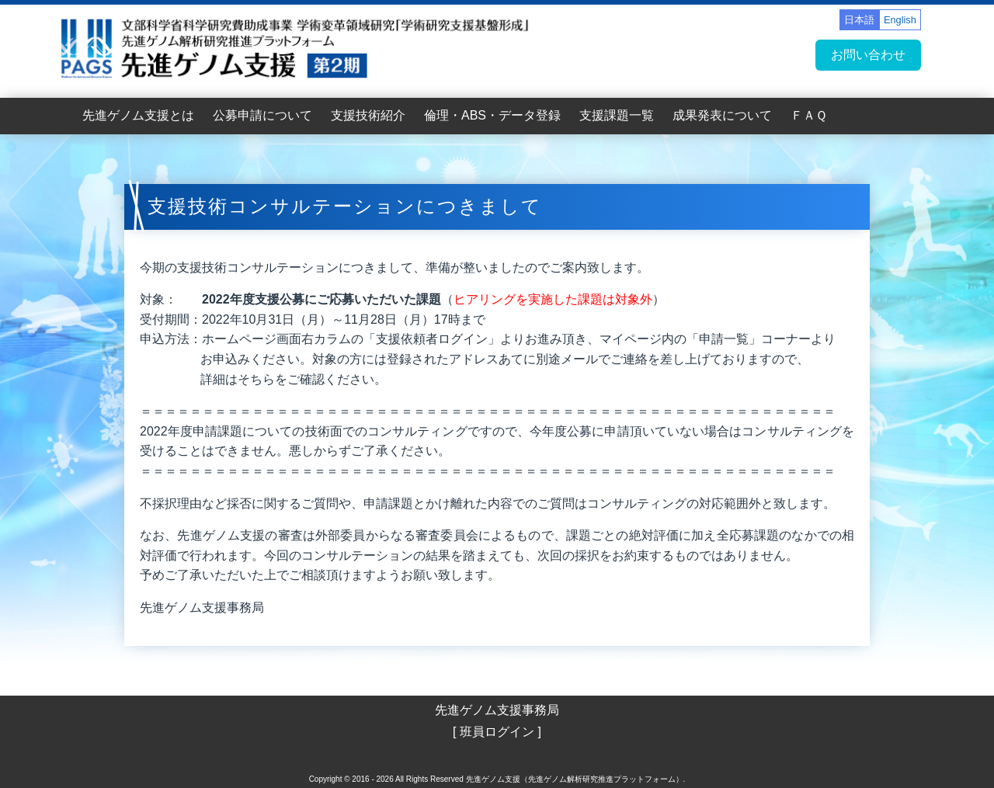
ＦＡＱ (809, 115)
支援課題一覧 (616, 115)
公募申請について (262, 115)
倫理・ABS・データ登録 (492, 115)
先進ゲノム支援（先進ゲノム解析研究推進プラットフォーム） (574, 779)
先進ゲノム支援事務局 (497, 710)
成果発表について (722, 115)
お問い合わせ (868, 54)
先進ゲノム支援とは (138, 115)
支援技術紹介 (368, 115)
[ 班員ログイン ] (497, 731)
